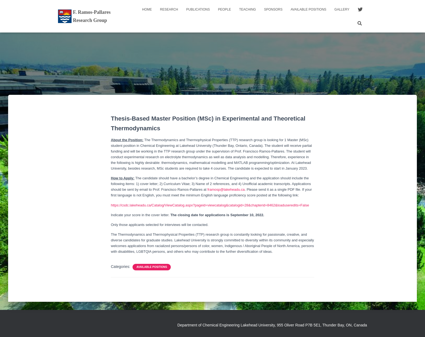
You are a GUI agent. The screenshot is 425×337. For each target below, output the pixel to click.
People (224, 9)
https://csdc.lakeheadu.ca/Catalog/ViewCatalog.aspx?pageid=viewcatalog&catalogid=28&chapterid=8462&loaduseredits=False (210, 205)
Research (169, 9)
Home (147, 9)
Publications (198, 9)
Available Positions (308, 9)
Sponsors (273, 9)
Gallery (341, 9)
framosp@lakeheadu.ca (226, 189)
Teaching (247, 9)
